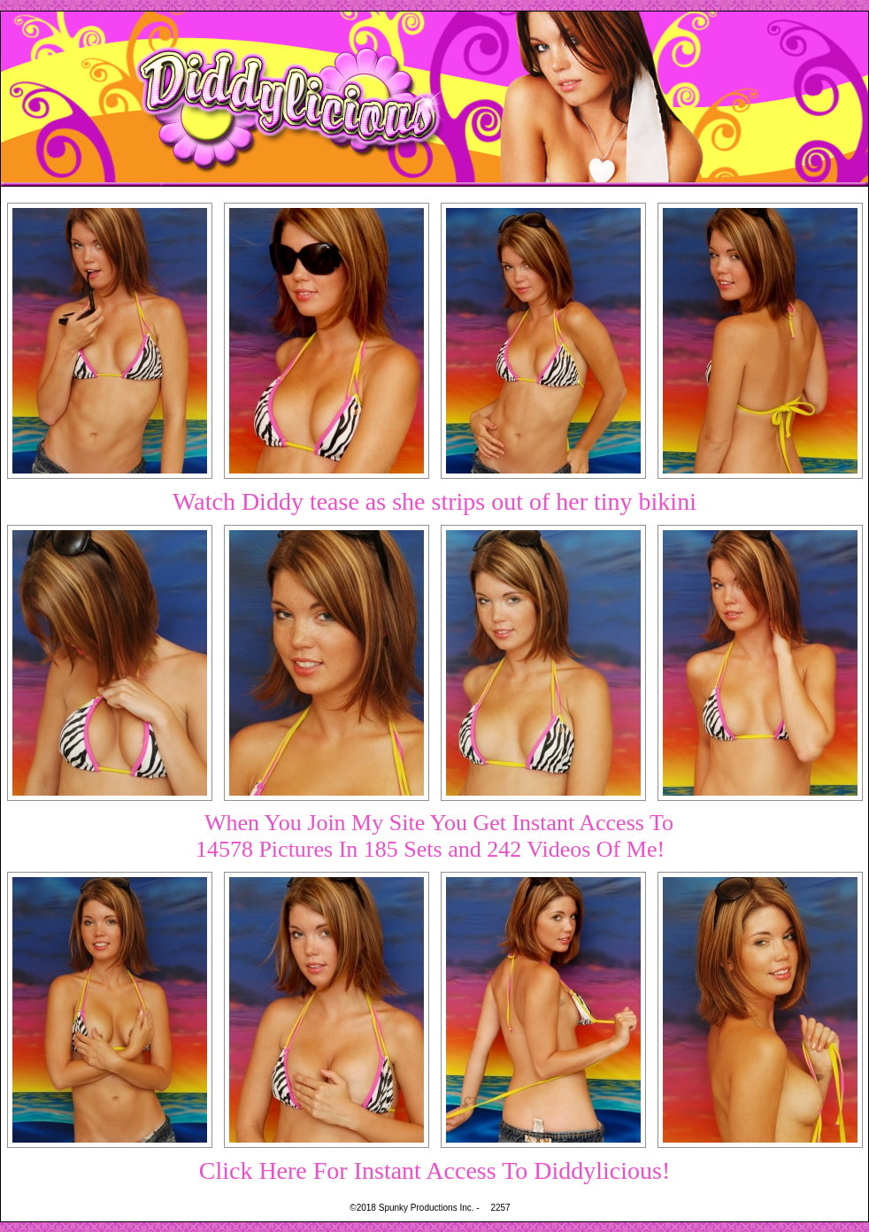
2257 (500, 1208)
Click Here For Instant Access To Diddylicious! (435, 1170)
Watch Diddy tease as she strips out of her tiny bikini (434, 501)
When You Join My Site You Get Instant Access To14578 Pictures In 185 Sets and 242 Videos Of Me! (434, 836)
